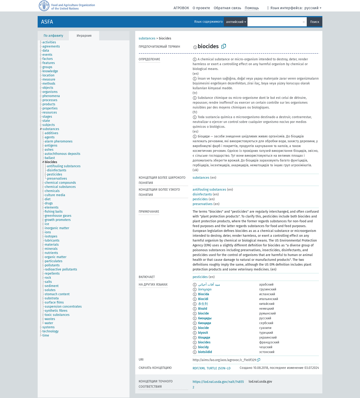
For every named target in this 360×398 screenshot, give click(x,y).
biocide (203, 313)
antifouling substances (209, 190)
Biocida (203, 294)
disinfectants (202, 194)
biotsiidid (205, 352)
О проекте (201, 8)
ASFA (47, 22)
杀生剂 (203, 304)
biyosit (203, 333)
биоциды (204, 318)
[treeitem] (51, 42)
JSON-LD (224, 368)
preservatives (203, 204)
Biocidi (203, 299)
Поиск (314, 22)
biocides (204, 342)
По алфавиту (53, 36)
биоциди (204, 323)
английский (234, 22)
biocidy (203, 347)
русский (311, 8)
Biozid (202, 309)
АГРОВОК (181, 8)
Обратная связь (227, 8)
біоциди (204, 338)
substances (147, 38)
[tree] (83, 219)
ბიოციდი (204, 289)
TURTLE (212, 368)
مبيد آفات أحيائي (209, 285)
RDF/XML (199, 368)
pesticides (200, 199)
